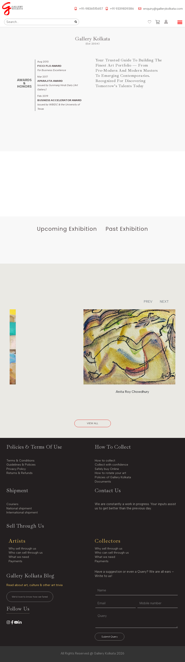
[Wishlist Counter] (149, 21)
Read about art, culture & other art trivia (34, 585)
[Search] (75, 22)
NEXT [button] (164, 301)
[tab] (67, 229)
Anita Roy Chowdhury (132, 392)
